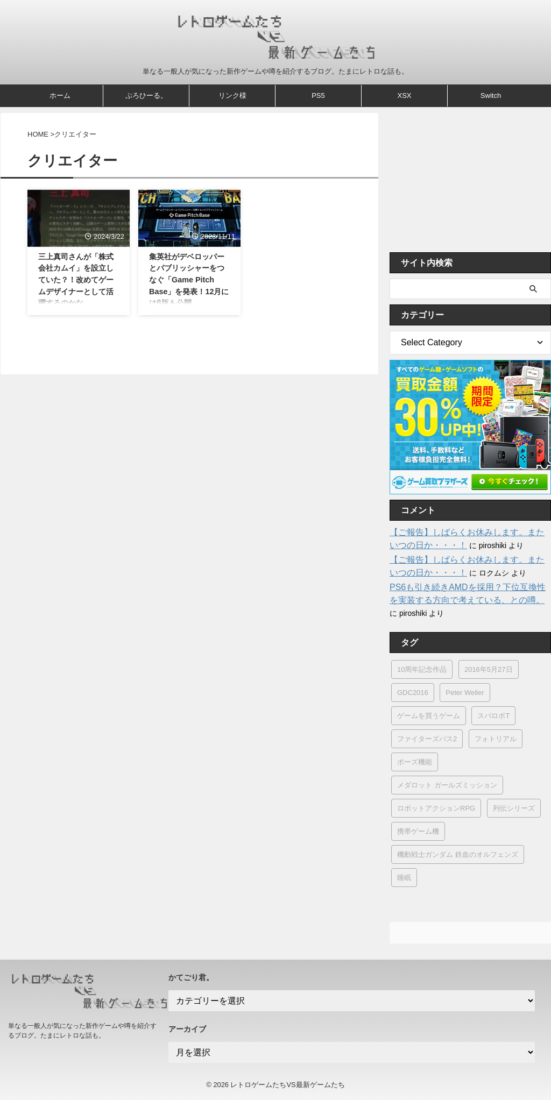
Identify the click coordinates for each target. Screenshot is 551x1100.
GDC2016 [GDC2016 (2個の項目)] (412, 693)
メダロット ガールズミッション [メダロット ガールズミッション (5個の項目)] (447, 785)
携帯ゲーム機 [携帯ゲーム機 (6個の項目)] (418, 831)
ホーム (60, 95)
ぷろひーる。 (146, 95)
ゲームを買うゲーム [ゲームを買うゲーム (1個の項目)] (428, 716)
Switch (491, 95)
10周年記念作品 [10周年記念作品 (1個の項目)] (422, 669)
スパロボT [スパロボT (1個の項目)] (493, 716)
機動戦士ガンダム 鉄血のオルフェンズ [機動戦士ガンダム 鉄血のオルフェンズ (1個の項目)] (457, 854)
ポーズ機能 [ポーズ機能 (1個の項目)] (414, 762)
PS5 (318, 95)
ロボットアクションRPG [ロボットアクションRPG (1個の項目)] (436, 808)
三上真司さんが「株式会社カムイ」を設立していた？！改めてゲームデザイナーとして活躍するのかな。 (76, 279)
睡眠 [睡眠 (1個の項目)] (404, 878)
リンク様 (232, 95)
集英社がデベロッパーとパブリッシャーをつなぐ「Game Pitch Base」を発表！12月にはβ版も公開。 (189, 279)
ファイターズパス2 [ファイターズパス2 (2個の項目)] (427, 739)
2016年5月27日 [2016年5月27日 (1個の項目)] (488, 669)
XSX (404, 95)
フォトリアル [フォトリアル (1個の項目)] (496, 739)
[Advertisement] (470, 179)
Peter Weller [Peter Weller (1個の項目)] (465, 693)
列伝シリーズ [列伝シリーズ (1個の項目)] (514, 808)
